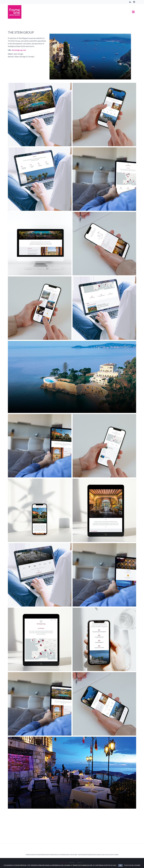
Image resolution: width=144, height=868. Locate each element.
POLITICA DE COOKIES (112, 854)
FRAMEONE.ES (54, 854)
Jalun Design (18, 54)
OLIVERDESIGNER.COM (65, 854)
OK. (120, 865)
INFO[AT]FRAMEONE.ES (42, 854)
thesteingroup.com (19, 50)
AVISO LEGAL (101, 854)
